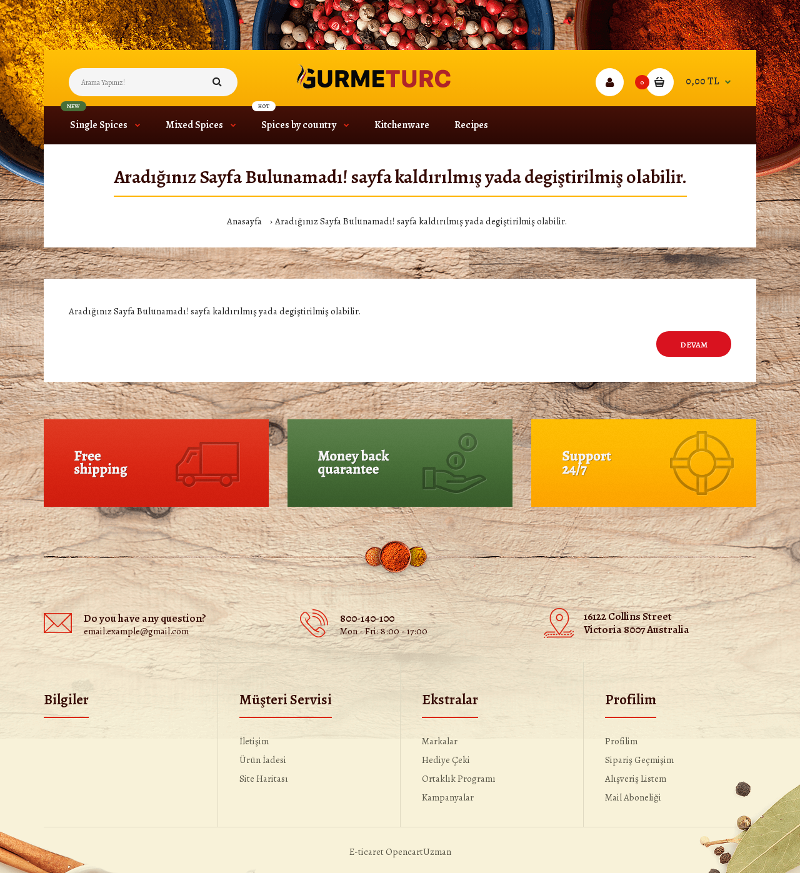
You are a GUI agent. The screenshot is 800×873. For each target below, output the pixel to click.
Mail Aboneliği (633, 797)
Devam (694, 344)
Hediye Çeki (446, 760)
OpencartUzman (418, 852)
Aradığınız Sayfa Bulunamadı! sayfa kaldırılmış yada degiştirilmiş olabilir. (421, 221)
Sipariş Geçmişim (639, 760)
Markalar (440, 741)
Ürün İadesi (262, 760)
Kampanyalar (448, 797)
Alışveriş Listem (635, 778)
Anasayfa (244, 221)
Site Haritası (263, 778)
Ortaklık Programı (459, 778)
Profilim (621, 741)
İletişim (254, 741)
